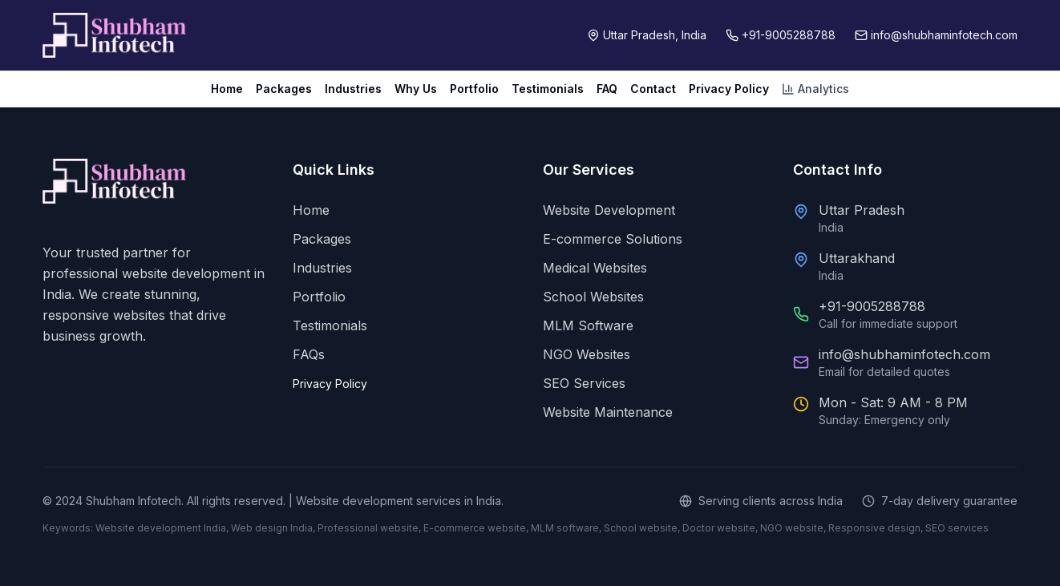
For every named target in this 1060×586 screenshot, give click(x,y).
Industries (353, 88)
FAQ (607, 88)
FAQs (309, 354)
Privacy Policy (729, 88)
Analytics (815, 88)
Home (227, 88)
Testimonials (548, 88)
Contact (653, 88)
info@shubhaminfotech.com (904, 354)
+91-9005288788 (872, 306)
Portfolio (474, 88)
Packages (284, 88)
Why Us (415, 88)
